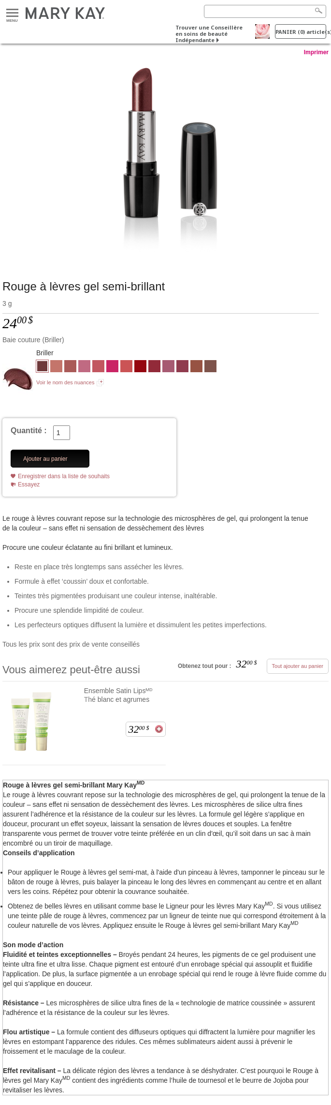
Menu (12, 13)
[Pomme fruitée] (182, 367)
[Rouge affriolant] (140, 367)
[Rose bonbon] (112, 367)
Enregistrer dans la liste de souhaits (64, 476)
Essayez (29, 484)
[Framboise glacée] (98, 367)
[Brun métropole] (210, 367)
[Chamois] (56, 367)
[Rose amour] (84, 367)
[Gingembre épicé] (196, 367)
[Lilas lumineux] (168, 367)
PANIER (300, 31)
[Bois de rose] (70, 367)
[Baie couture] (165, 158)
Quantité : (29, 430)
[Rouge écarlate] (154, 367)
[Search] (265, 11)
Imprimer (316, 52)
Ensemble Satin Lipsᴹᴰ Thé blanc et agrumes (118, 695)
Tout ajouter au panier (297, 666)
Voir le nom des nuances (65, 382)
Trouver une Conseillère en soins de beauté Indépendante (209, 33)
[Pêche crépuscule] (126, 367)
